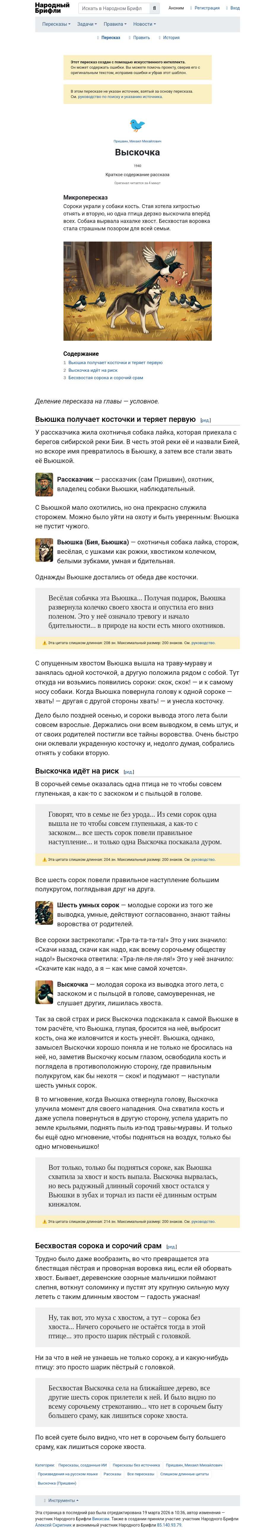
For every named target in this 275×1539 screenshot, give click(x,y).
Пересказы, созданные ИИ (82, 1465)
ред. (206, 420)
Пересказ (110, 37)
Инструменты (61, 1500)
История (171, 37)
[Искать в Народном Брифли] (114, 8)
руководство (203, 643)
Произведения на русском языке (68, 1474)
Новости (142, 24)
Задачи (85, 24)
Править (141, 37)
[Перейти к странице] (155, 8)
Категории (44, 1465)
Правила (113, 24)
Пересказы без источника (136, 1465)
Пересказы (54, 24)
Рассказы (113, 1474)
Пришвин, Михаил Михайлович (137, 141)
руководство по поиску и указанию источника (120, 96)
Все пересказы (140, 1474)
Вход (235, 8)
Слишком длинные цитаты (184, 1474)
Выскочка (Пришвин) (57, 1483)
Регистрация (207, 8)
